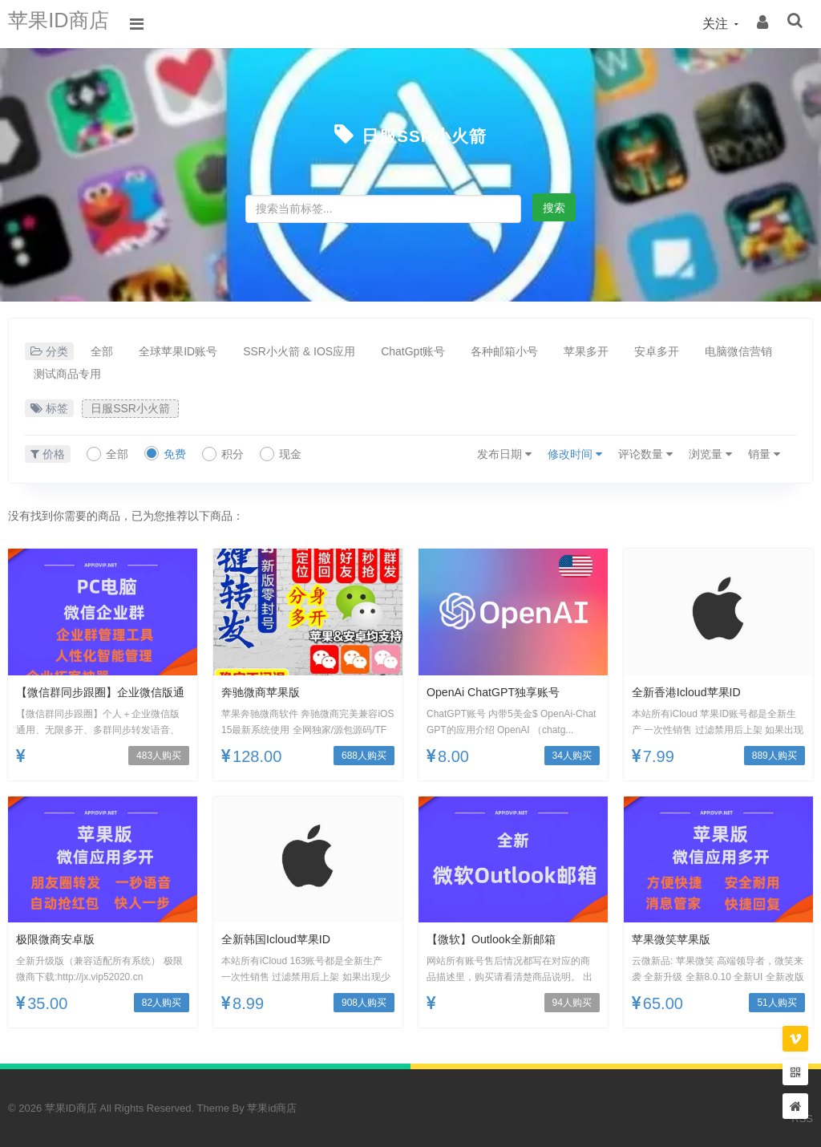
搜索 (554, 207)
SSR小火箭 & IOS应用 (299, 351)
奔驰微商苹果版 (266, 692)
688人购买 (364, 755)
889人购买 (774, 755)
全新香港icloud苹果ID (694, 692)
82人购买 (161, 1002)
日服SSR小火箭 (424, 134)
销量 (764, 454)
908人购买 (364, 1002)
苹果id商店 (272, 1108)
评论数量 (645, 454)
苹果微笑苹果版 (677, 939)
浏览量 (710, 454)
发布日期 (504, 454)
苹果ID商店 (68, 23)
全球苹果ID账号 (178, 351)
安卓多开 (656, 351)
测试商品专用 (67, 373)
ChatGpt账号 (413, 351)
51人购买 (776, 1002)
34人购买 (572, 755)
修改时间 (575, 454)
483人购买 (158, 755)
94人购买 (572, 1002)
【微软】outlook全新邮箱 (500, 939)
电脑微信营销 (738, 351)
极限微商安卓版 (61, 939)
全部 (102, 351)
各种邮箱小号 (504, 351)
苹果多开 (586, 351)
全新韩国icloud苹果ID (283, 939)
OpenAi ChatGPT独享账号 (502, 692)
